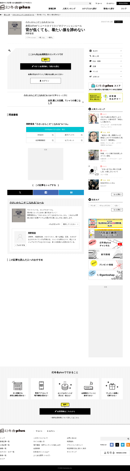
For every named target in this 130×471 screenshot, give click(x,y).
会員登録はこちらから (65, 411)
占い (116, 205)
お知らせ (96, 77)
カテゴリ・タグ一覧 (7, 452)
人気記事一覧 (5, 445)
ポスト (118, 22)
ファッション (31, 37)
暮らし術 (7, 15)
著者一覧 (3, 455)
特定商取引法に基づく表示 (76, 448)
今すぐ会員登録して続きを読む (45, 66)
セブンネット (69, 140)
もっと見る (117, 194)
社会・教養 (97, 61)
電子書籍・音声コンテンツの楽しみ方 (47, 445)
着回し (51, 37)
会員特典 (36, 448)
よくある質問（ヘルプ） (42, 455)
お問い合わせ (72, 438)
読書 (94, 66)
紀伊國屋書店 (40, 140)
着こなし (42, 37)
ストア (124, 9)
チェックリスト (105, 205)
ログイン (110, 3)
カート (98, 3)
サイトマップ (72, 452)
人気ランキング (69, 9)
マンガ (95, 71)
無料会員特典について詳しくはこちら (65, 417)
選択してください (69, 224)
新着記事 (52, 9)
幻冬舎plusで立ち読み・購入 (55, 129)
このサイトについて (40, 438)
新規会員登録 (123, 3)
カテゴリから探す (89, 9)
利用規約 (70, 441)
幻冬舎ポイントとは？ (41, 452)
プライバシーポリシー (75, 445)
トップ (2, 438)
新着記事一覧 (5, 441)
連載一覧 (3, 448)
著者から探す (108, 9)
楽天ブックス (69, 135)
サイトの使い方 (39, 441)
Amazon (40, 135)
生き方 (95, 51)
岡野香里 (32, 233)
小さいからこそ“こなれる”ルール (23, 15)
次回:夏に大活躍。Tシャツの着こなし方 (64, 101)
